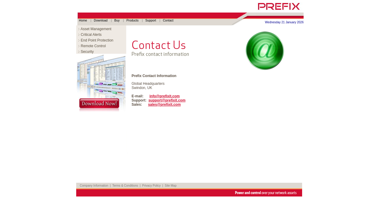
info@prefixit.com (164, 96)
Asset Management (94, 29)
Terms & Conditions (125, 185)
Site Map (171, 185)
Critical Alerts (90, 35)
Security (86, 52)
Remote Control (92, 46)
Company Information (94, 185)
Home (83, 20)
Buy (117, 20)
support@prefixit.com (167, 100)
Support (151, 20)
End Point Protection (95, 40)
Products (133, 20)
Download (101, 20)
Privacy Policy (151, 185)
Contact (168, 20)
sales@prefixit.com (164, 104)
